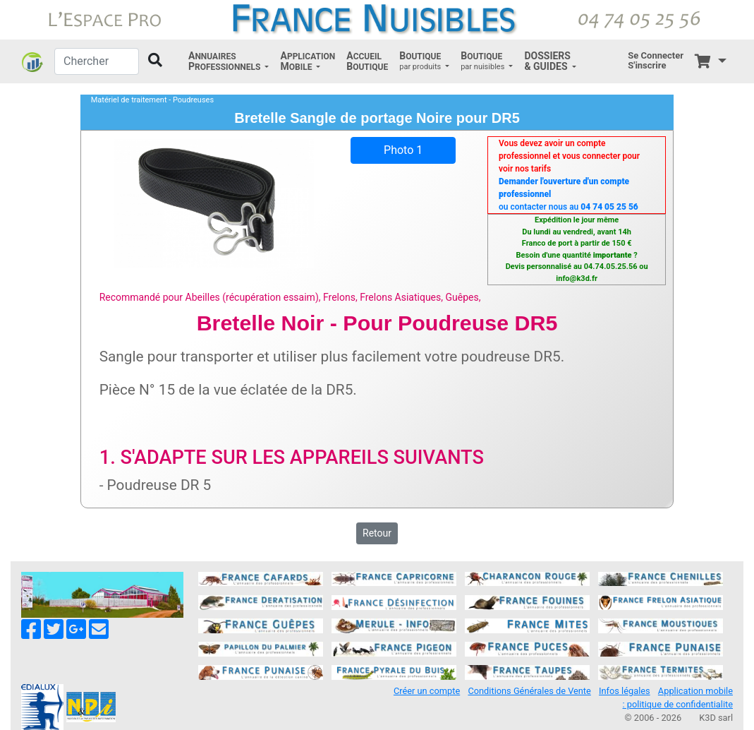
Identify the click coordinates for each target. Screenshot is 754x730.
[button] (228, 61)
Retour (377, 533)
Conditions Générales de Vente (529, 691)
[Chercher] (96, 61)
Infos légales (624, 691)
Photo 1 (403, 150)
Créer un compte (427, 691)
